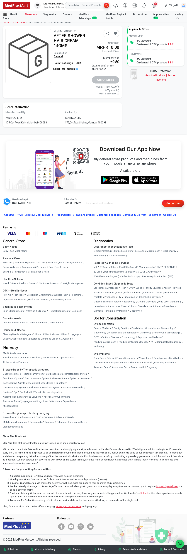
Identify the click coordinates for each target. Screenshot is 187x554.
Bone (138, 292)
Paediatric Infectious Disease (134, 342)
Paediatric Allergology (105, 342)
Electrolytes (136, 310)
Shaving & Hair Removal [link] (15, 271)
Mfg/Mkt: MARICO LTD (65, 31)
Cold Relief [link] (32, 294)
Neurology (159, 332)
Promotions (140, 14)
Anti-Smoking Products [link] (62, 299)
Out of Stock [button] (105, 80)
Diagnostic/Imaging (13, 426)
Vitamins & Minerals (73, 387)
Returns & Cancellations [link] (135, 549)
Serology (139, 251)
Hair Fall (148, 362)
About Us (9, 214)
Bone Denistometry (114, 271)
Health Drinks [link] (9, 283)
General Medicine (102, 328)
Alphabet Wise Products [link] (15, 362)
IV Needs (69, 417)
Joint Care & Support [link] (51, 294)
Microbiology (153, 251)
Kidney (157, 287)
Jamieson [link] (77, 311)
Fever (119, 292)
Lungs (139, 287)
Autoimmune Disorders (162, 306)
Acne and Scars (102, 367)
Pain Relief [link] (19, 294)
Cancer (158, 292)
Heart (123, 287)
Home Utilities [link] (42, 334)
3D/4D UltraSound (128, 267)
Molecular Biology (118, 255)
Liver (131, 287)
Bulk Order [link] (13, 549)
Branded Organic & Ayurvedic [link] (57, 338)
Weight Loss (145, 358)
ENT (96, 337)
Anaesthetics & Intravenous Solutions (22, 396)
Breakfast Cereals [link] (28, 283)
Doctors (68, 14)
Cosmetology (128, 337)
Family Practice (121, 328)
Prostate (98, 297)
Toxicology (129, 301)
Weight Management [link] (73, 283)
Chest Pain (99, 358)
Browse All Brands (84, 214)
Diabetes (128, 292)
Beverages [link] (34, 338)
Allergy (167, 287)
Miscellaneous (10, 406)
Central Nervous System (37, 378)
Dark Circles (175, 358)
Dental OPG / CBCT (135, 271)
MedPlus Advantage (87, 16)
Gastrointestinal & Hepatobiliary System (23, 373)
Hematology (100, 255)
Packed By (71, 112)
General (58, 56)
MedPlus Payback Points (116, 16)
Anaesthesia (9, 417)
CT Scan (104, 267)
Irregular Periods (119, 362)
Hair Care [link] (52, 262)
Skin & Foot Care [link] (72, 294)
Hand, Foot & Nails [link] (39, 271)
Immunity (148, 292)
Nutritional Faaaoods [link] (50, 283)
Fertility (148, 287)
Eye (16, 392)
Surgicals (49, 422)
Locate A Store (39, 214)
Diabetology (100, 332)
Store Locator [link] (49, 357)
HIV (119, 297)
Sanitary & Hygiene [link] (24, 262)
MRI (96, 267)
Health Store (10, 16)
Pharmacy (31, 14)
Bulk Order (155, 214)
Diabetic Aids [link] (56, 322)
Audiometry (153, 271)
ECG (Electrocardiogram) (106, 276)
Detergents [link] (27, 334)
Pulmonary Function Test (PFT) (157, 276)
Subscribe (173, 203)
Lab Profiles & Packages (106, 287)
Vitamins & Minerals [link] (36, 311)
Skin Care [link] (7, 262)
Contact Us (169, 214)
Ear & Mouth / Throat (30, 392)
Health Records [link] (11, 357)
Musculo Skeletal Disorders (108, 301)
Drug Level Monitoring (169, 301)
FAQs (19, 214)
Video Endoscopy (131, 276)
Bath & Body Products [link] (70, 262)
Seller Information (65, 68)
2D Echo (98, 271)
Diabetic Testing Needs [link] (15, 322)
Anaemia (109, 292)
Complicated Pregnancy (168, 342)
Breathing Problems (164, 362)
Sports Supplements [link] (13, 311)
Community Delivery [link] (45, 549)
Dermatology (173, 332)
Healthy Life (179, 16)
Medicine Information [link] (15, 353)
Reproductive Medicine (150, 337)
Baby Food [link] (8, 251)
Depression (130, 358)
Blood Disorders (139, 306)
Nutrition (7, 392)
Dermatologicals (51, 392)
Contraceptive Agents (14, 383)
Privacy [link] (101, 549)
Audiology (99, 346)
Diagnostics (49, 14)
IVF (152, 342)
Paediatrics (137, 328)
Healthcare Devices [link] (38, 299)
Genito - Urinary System (14, 387)
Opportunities (161, 16)
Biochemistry (169, 251)
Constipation (160, 358)
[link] (16, 5)
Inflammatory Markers (116, 310)
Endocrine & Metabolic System (44, 387)
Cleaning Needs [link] (11, 334)
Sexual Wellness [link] (11, 267)
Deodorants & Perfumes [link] (34, 267)
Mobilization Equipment (15, 422)
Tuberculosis (130, 297)
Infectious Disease (119, 306)
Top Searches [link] (66, 357)
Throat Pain (135, 362)
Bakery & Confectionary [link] (15, 338)
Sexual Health (137, 367)
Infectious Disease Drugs (40, 383)
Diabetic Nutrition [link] (38, 322)
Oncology (61, 383)
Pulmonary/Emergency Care (71, 422)
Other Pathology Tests (150, 297)
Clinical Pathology (103, 251)
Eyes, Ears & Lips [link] (57, 267)
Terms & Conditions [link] (174, 549)
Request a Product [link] (30, 357)
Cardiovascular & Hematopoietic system (67, 373)
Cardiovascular (25, 417)
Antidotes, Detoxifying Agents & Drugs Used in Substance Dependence (39, 401)
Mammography (147, 267)
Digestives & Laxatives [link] (14, 299)
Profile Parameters (123, 251)
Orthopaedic (36, 422)
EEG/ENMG (169, 267)
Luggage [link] (74, 334)
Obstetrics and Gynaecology (160, 328)
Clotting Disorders (146, 301)
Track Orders (63, 214)
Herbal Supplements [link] (59, 311)
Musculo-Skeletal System (64, 378)
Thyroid (177, 287)
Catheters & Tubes (52, 417)
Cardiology (145, 332)
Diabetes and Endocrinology (123, 332)
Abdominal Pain (120, 367)
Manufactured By (15, 112)
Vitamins (98, 292)
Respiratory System (13, 378)
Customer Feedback (109, 214)
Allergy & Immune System (57, 396)
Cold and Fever (114, 358)
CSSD (38, 417)
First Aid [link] (7, 294)
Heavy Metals (100, 306)
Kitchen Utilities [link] (59, 334)
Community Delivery (134, 214)
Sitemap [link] (77, 549)
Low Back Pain (101, 362)
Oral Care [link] (40, 262)
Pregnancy (110, 297)
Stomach (98, 310)
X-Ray (113, 267)
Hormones (85, 378)
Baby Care (21, 251)
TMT (159, 267)
